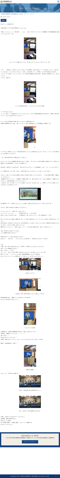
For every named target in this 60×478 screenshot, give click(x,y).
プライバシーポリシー (30, 441)
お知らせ (3, 20)
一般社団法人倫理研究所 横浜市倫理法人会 (29, 476)
